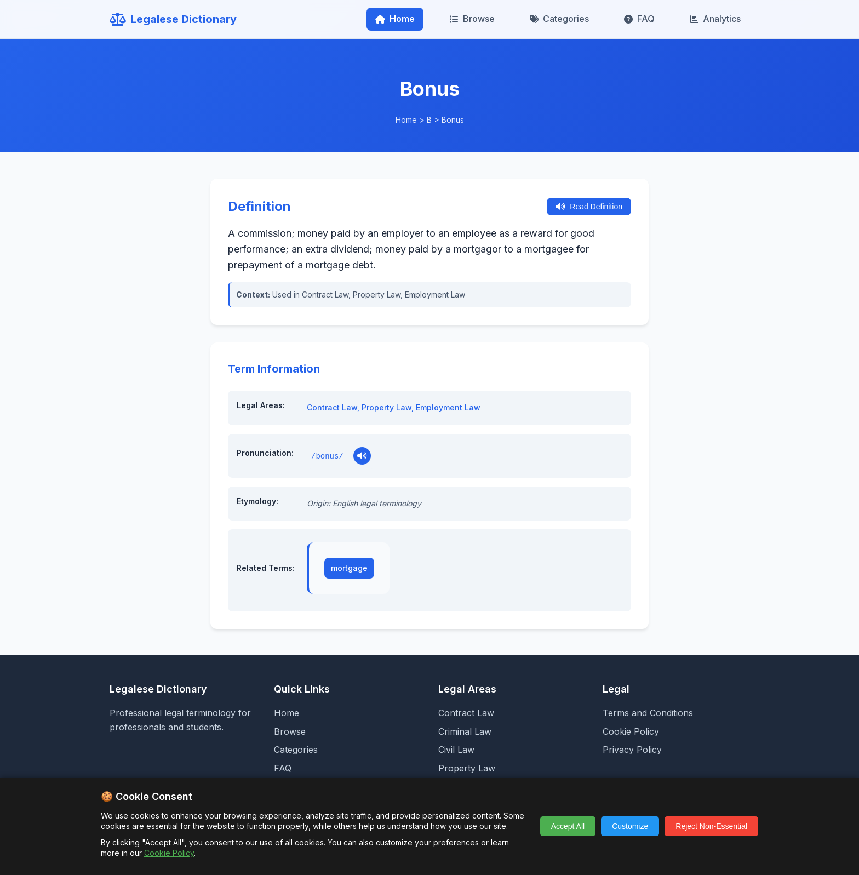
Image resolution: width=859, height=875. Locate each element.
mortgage (349, 568)
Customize (630, 826)
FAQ (639, 18)
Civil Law (456, 749)
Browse (472, 18)
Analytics (715, 18)
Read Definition (589, 206)
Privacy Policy (632, 749)
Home (395, 18)
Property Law (386, 407)
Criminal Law (464, 731)
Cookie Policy (631, 731)
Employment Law (448, 407)
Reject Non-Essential (711, 826)
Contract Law (332, 407)
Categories (559, 18)
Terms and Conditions (648, 712)
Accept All (568, 826)
